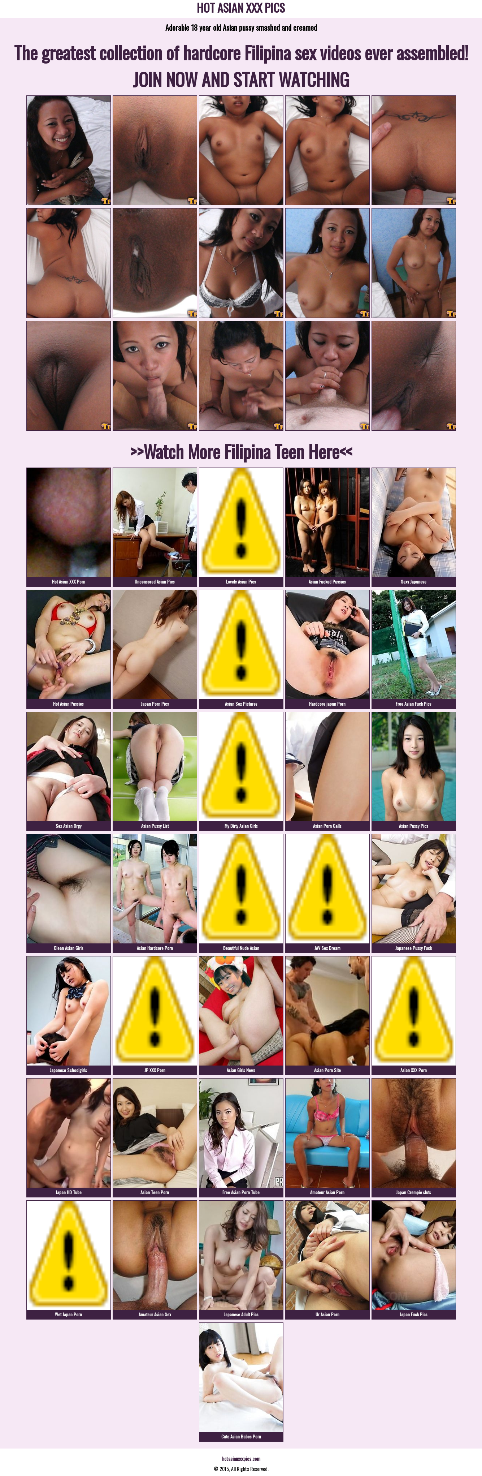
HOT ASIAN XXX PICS (241, 9)
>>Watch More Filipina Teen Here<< (241, 451)
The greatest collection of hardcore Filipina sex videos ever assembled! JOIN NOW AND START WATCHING (241, 65)
